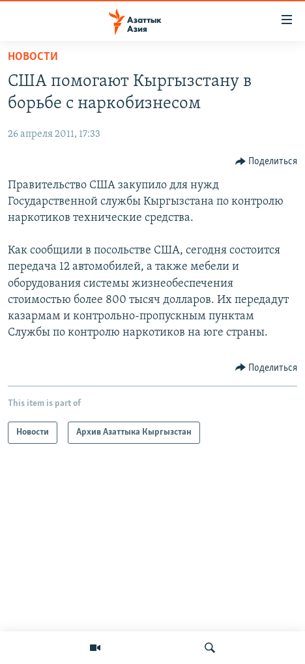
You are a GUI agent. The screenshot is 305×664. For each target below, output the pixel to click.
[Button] (266, 161)
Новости (33, 57)
